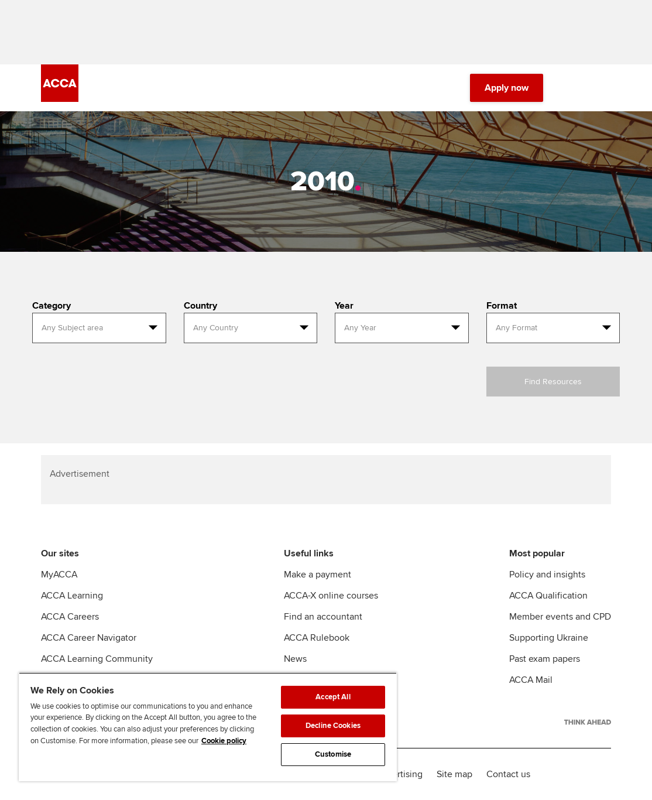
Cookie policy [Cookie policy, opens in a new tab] (223, 741)
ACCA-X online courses (331, 595)
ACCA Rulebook (316, 638)
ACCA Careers (70, 617)
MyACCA (59, 574)
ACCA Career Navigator (88, 638)
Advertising (399, 774)
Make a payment (317, 574)
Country (200, 306)
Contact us (508, 774)
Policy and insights (547, 574)
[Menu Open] (604, 88)
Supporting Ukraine (548, 638)
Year (344, 306)
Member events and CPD (560, 617)
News (295, 659)
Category (51, 306)
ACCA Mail (531, 680)
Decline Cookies (333, 725)
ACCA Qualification (548, 595)
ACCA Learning (72, 595)
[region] (208, 726)
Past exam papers (544, 659)
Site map (454, 774)
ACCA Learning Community (97, 659)
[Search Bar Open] (571, 88)
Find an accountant (323, 617)
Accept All (332, 697)
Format (501, 306)
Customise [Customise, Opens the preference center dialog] (333, 754)
